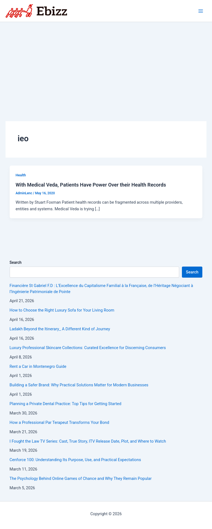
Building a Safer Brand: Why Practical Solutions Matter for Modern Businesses (79, 384)
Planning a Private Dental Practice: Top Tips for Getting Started (65, 403)
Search (16, 262)
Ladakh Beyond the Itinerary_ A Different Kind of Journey (60, 328)
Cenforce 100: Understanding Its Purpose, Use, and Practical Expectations (75, 459)
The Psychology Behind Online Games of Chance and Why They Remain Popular (81, 478)
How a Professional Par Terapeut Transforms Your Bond (59, 422)
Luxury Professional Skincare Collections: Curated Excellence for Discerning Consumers (88, 347)
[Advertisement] (106, 63)
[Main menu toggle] (200, 11)
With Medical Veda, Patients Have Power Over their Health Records (90, 185)
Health (20, 175)
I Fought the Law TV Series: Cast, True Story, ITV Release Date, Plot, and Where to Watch (88, 441)
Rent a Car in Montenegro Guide (38, 366)
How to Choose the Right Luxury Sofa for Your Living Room (62, 310)
